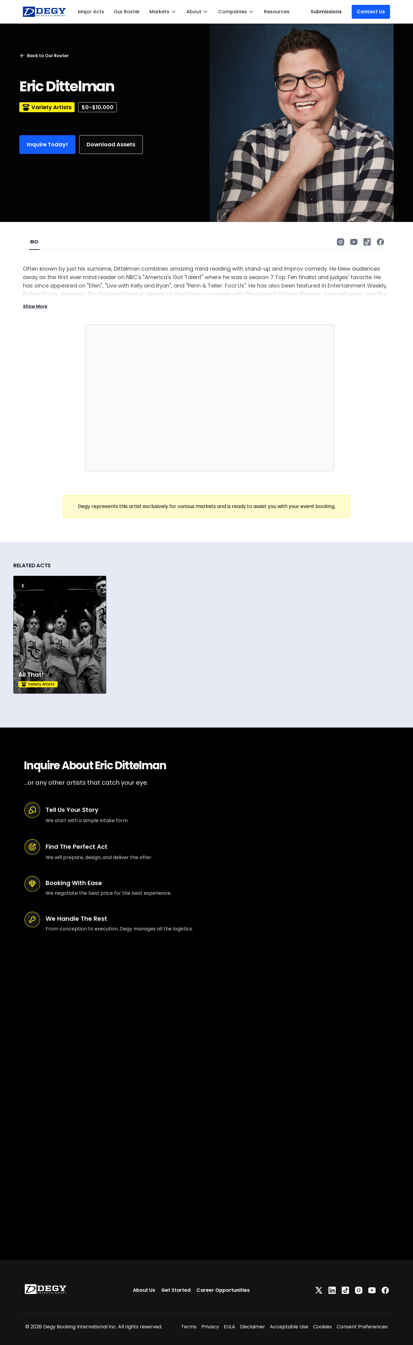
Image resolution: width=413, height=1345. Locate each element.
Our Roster (127, 11)
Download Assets (111, 144)
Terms (189, 1326)
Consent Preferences (362, 1326)
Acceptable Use (289, 1326)
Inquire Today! (47, 144)
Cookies (322, 1326)
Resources (277, 11)
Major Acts (91, 11)
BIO (34, 241)
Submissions (326, 11)
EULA (229, 1326)
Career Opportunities (223, 1290)
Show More (35, 306)
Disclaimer (252, 1326)
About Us (144, 1290)
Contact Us (371, 11)
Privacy (210, 1326)
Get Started (175, 1290)
